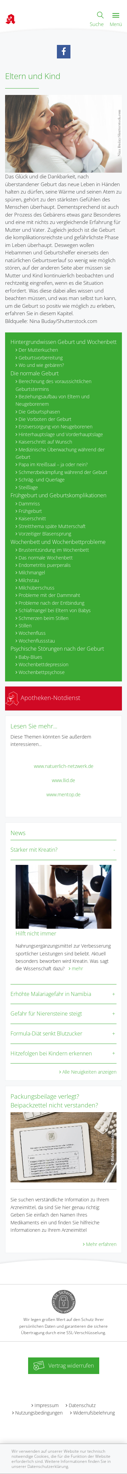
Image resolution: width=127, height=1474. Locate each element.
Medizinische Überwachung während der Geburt (60, 453)
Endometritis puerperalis (45, 565)
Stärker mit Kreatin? (34, 849)
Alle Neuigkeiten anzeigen (89, 1072)
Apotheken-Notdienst (42, 698)
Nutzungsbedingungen (39, 1412)
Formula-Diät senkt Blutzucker (46, 1033)
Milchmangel (32, 572)
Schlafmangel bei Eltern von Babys (55, 610)
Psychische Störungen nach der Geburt (57, 648)
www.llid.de (63, 780)
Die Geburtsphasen (39, 411)
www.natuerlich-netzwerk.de (63, 766)
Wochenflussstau (37, 641)
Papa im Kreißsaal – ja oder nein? (53, 464)
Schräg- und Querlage (42, 479)
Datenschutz (82, 1405)
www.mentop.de (63, 794)
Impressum (47, 1405)
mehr (77, 968)
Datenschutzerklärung (47, 1466)
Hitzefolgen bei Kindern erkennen (51, 1053)
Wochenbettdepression (43, 664)
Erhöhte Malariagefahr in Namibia (50, 994)
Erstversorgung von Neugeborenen (55, 426)
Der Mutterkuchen (38, 350)
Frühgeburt (30, 511)
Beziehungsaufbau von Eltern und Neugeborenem (52, 400)
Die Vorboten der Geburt (45, 419)
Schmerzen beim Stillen (43, 618)
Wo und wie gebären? (41, 365)
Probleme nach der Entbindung (51, 603)
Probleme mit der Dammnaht (49, 595)
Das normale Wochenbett (46, 557)
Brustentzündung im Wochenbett (54, 550)
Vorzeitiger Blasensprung (45, 533)
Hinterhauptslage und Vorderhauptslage (61, 434)
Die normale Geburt (34, 373)
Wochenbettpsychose (42, 672)
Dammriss (29, 503)
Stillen (25, 625)
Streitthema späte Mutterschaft (52, 526)
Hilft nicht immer (36, 933)
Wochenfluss (32, 633)
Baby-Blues (30, 657)
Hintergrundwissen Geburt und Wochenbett (63, 342)
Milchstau (29, 580)
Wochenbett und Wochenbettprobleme (58, 542)
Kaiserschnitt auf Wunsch (45, 442)
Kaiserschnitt (32, 518)
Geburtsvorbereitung (41, 357)
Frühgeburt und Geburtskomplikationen (58, 495)
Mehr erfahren (101, 1244)
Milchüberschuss (37, 587)
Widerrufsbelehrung (94, 1412)
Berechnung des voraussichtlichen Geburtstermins (53, 385)
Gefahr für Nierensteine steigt (46, 1013)
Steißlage (28, 487)
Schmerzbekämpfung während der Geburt (63, 472)
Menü (116, 20)
